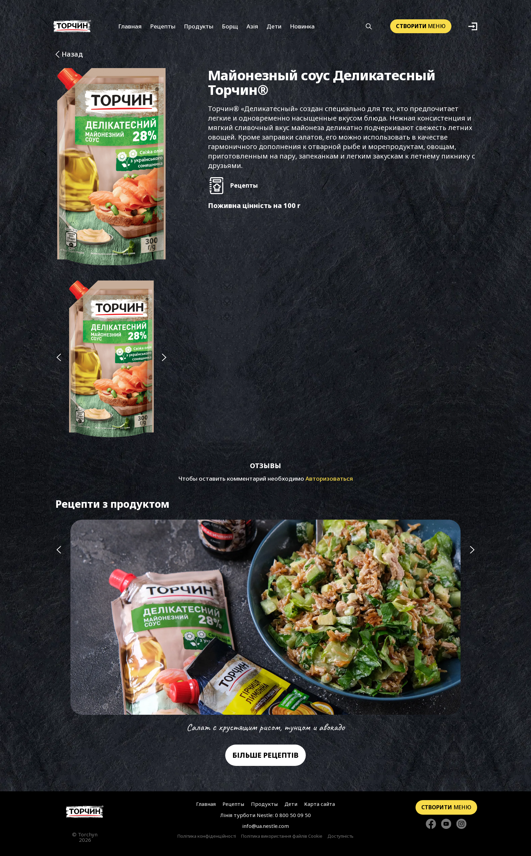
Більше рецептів (265, 755)
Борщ (230, 26)
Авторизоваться (329, 478)
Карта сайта (319, 803)
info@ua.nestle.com (265, 826)
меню (421, 26)
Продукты (198, 26)
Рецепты (162, 26)
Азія (252, 26)
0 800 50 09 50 (293, 815)
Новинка (302, 26)
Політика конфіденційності (206, 836)
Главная (130, 26)
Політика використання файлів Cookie (281, 836)
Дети (274, 26)
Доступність (340, 836)
